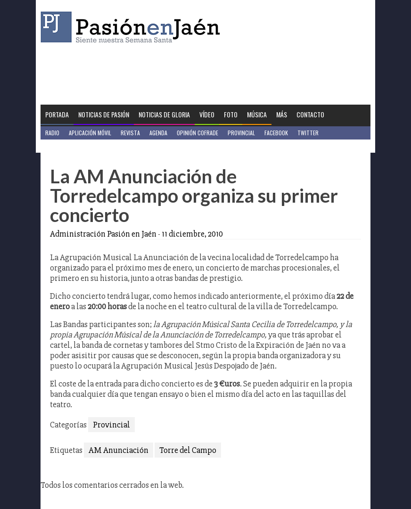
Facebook (276, 133)
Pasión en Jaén (133, 27)
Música (257, 114)
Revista (130, 133)
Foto (231, 114)
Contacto (310, 114)
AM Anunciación (118, 450)
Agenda (158, 133)
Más (281, 114)
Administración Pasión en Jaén (103, 234)
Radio (52, 133)
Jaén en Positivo (65, 146)
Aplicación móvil (90, 133)
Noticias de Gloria (164, 114)
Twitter (308, 133)
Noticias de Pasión (103, 114)
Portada (57, 114)
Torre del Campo (187, 450)
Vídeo (206, 114)
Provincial (241, 133)
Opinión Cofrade (197, 133)
